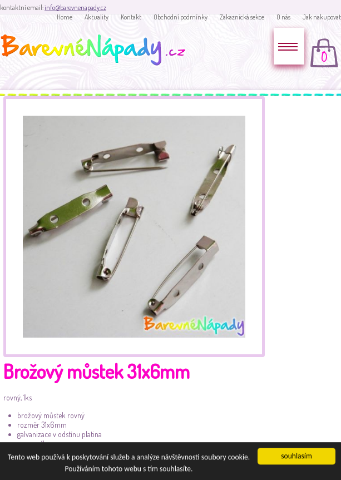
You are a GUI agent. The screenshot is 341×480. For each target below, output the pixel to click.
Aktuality (96, 17)
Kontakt (131, 17)
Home (64, 17)
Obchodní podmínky (180, 17)
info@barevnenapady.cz (75, 7)
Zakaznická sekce (242, 17)
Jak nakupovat (322, 17)
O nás (283, 17)
